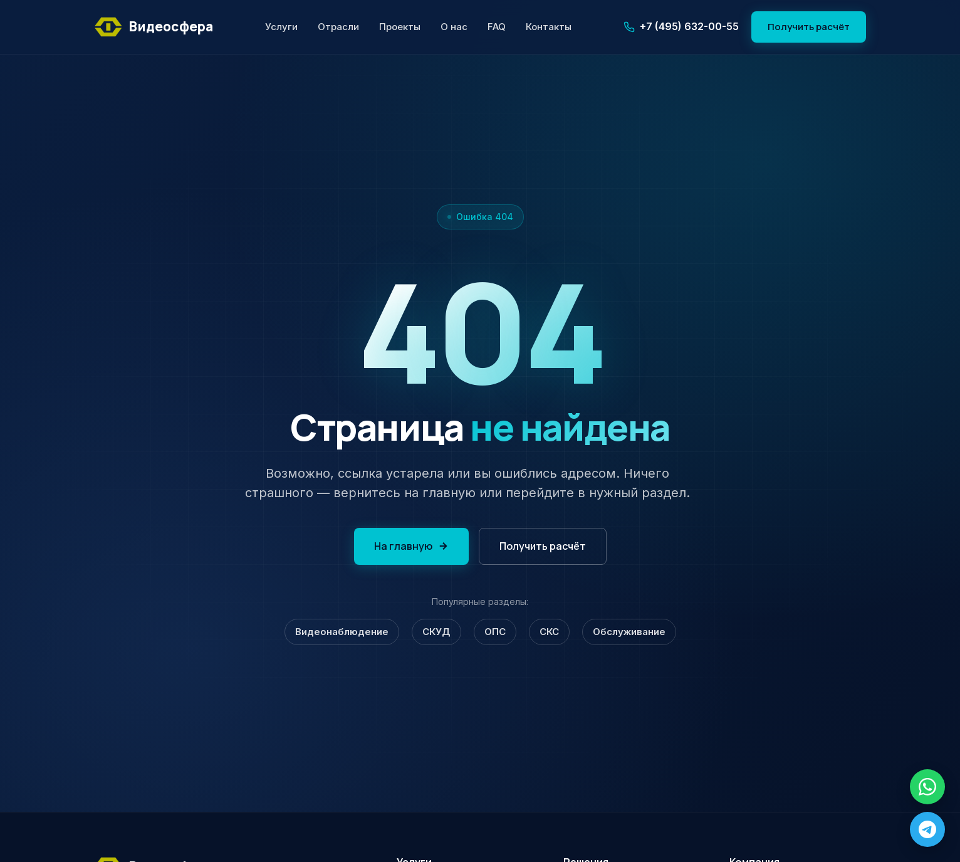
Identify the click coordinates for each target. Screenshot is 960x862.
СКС (549, 632)
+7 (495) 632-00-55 (681, 26)
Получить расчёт (809, 26)
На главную (411, 546)
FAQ (497, 27)
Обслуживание (629, 632)
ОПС (495, 632)
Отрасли (338, 27)
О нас (454, 27)
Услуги (281, 27)
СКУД (436, 632)
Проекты (399, 27)
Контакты (548, 27)
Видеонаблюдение (342, 632)
